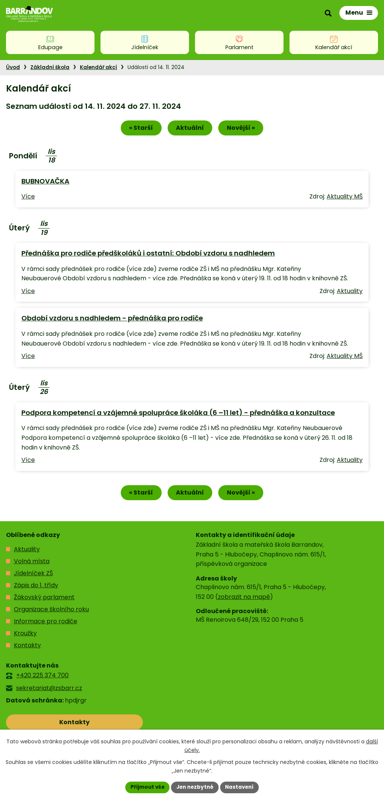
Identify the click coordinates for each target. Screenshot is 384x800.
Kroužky (25, 634)
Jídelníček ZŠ (33, 574)
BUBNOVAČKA (45, 181)
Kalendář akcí (98, 67)
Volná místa (32, 562)
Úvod (13, 67)
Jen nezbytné (194, 787)
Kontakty (27, 646)
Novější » (244, 128)
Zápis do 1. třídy (36, 586)
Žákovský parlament (44, 598)
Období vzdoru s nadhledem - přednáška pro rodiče (112, 318)
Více (28, 197)
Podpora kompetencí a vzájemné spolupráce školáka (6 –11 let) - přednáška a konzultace (178, 413)
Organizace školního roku (51, 610)
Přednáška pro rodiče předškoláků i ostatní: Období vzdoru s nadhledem (148, 254)
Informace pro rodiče (45, 622)
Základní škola (49, 67)
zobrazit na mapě (244, 598)
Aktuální (190, 128)
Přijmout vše (145, 787)
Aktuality (350, 291)
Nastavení (241, 787)
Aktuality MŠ (345, 197)
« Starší (138, 128)
